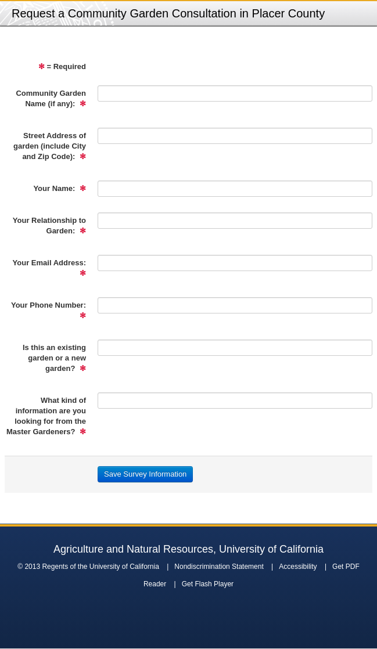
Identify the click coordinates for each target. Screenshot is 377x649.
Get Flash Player (208, 584)
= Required (62, 66)
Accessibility (298, 567)
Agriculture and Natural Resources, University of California (188, 549)
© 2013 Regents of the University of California (88, 567)
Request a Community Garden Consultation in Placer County (168, 13)
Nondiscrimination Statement (218, 567)
